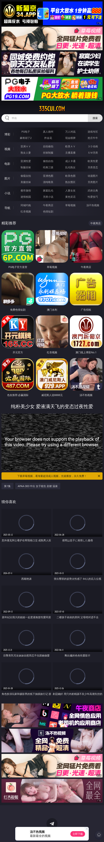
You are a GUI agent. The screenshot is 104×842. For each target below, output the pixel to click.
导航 (7, 208)
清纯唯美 (48, 182)
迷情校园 (26, 196)
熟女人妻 (26, 152)
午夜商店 (48, 205)
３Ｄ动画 (93, 146)
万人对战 (70, 131)
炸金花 (48, 138)
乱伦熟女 (70, 167)
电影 (7, 164)
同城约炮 (26, 205)
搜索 (95, 118)
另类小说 (48, 196)
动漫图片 (93, 175)
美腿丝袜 (26, 182)
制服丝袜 (26, 167)
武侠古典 (93, 190)
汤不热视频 (92, 205)
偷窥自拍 (26, 175)
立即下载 (78, 834)
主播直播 (70, 152)
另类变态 (93, 167)
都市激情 (26, 190)
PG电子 (25, 131)
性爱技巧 (93, 196)
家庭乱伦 (48, 190)
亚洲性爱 (26, 161)
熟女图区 (70, 182)
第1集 (7, 486)
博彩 (7, 134)
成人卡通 (70, 161)
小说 (7, 193)
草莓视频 (70, 205)
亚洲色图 (48, 175)
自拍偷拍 (48, 146)
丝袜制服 (48, 152)
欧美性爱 (93, 161)
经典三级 (48, 167)
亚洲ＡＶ (26, 146)
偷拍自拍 (48, 161)
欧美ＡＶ (70, 146)
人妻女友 (70, 190)
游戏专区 (93, 131)
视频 (7, 149)
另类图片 (93, 182)
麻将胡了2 (26, 138)
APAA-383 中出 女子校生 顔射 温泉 (38, 486)
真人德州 (48, 131)
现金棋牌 (70, 138)
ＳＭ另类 (93, 152)
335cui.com (52, 108)
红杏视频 (26, 211)
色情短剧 (48, 211)
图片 (7, 178)
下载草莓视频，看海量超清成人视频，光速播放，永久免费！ (59, 476)
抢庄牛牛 (93, 138)
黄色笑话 (70, 196)
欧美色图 (70, 175)
